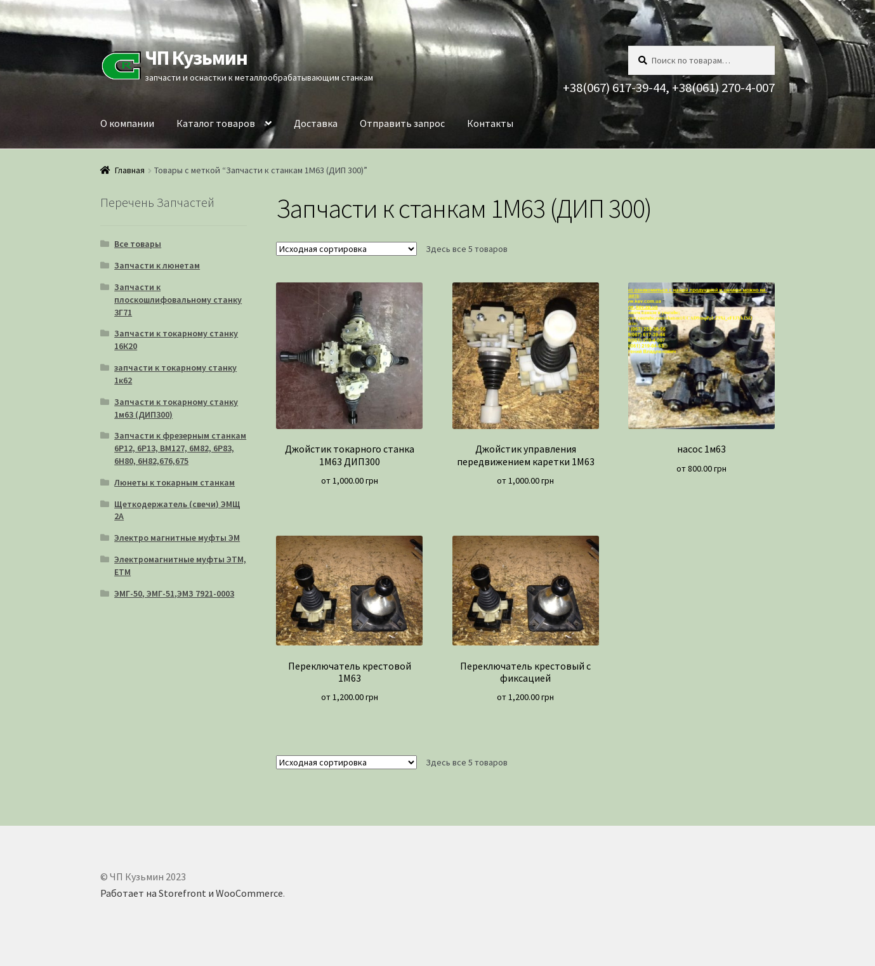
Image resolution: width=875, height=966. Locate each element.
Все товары (137, 243)
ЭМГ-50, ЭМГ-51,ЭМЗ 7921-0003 (174, 593)
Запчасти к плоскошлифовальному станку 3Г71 (178, 299)
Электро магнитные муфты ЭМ (177, 537)
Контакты (490, 123)
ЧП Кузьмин (196, 57)
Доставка (316, 123)
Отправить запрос (402, 123)
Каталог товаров (215, 123)
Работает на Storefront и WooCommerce (191, 893)
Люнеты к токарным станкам (174, 482)
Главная (130, 170)
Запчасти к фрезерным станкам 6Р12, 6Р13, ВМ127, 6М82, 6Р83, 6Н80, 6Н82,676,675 (180, 448)
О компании (127, 123)
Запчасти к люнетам (157, 265)
